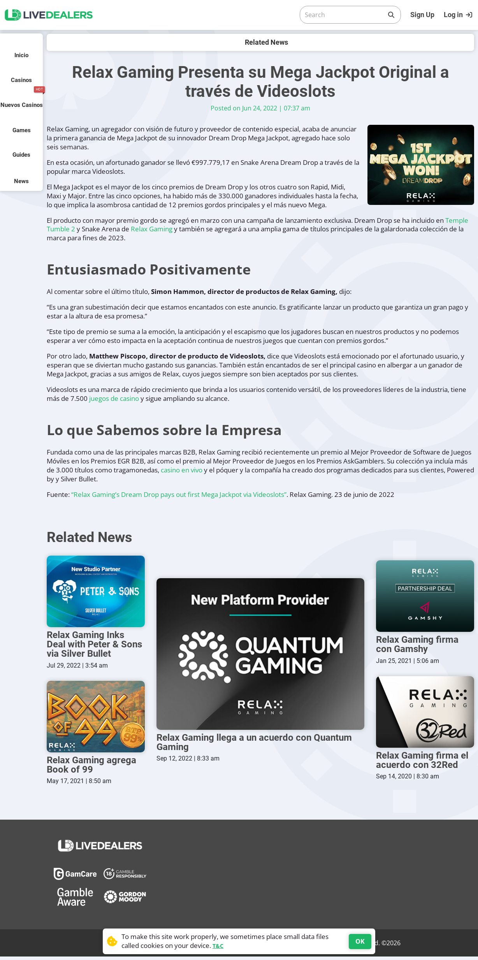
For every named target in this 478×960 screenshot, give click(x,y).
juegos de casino (114, 398)
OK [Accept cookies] (360, 941)
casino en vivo (181, 469)
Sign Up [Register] (422, 14)
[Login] (459, 14)
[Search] (344, 14)
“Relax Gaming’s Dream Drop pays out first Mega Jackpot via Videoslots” (178, 494)
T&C (218, 946)
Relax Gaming (151, 228)
